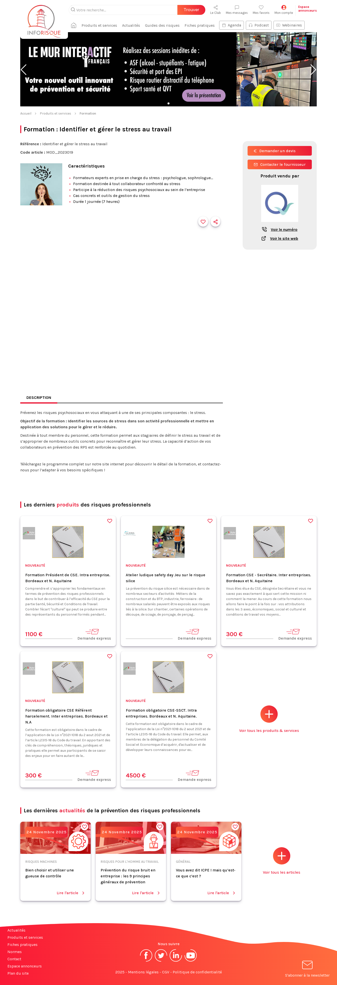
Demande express (94, 634)
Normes (14, 951)
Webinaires (289, 25)
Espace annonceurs (24, 966)
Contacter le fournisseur (280, 164)
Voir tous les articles (281, 861)
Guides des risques (162, 25)
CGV (165, 972)
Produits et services (99, 25)
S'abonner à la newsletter (307, 970)
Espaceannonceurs (307, 8)
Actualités (131, 25)
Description (38, 397)
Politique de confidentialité (197, 972)
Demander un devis (274, 150)
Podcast (259, 25)
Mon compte (283, 10)
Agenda (231, 25)
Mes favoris (261, 10)
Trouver (191, 9)
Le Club (215, 10)
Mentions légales (143, 972)
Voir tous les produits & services (269, 719)
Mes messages (237, 10)
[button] (23, 69)
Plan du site (18, 973)
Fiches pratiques (200, 25)
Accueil (25, 113)
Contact (14, 959)
